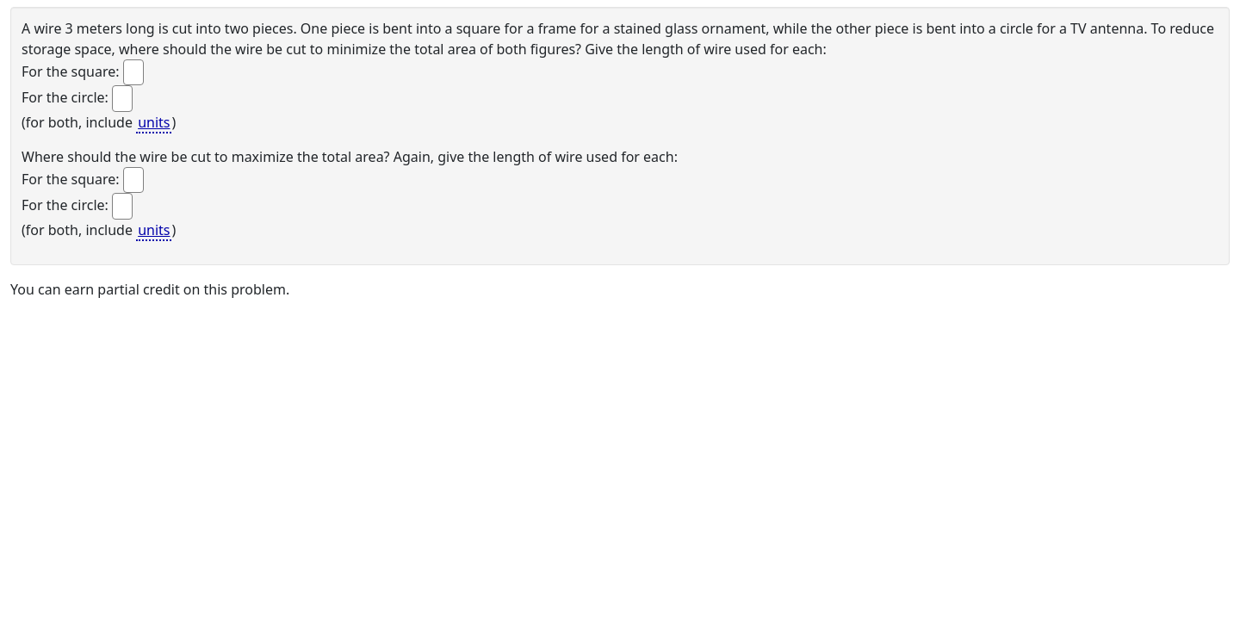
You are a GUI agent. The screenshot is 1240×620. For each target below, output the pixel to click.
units (154, 122)
